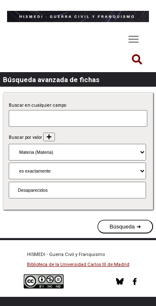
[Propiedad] (77, 152)
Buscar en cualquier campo (37, 105)
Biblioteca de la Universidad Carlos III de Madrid (78, 264)
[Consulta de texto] (77, 190)
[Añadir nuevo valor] (49, 137)
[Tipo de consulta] (77, 171)
